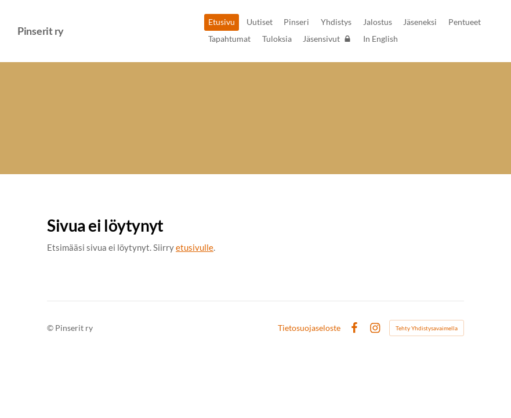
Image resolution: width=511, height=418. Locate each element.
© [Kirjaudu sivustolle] (51, 328)
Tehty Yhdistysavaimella (427, 328)
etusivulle (194, 247)
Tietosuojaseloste (309, 328)
